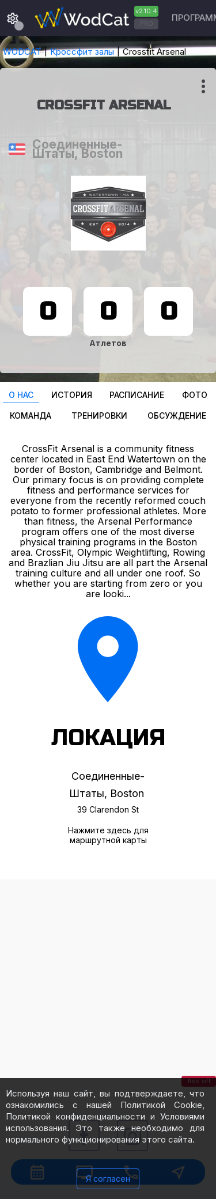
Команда (30, 415)
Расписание (136, 395)
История (71, 395)
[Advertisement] (108, 987)
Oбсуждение (176, 415)
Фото (194, 395)
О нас (21, 395)
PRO (146, 24)
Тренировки (99, 415)
